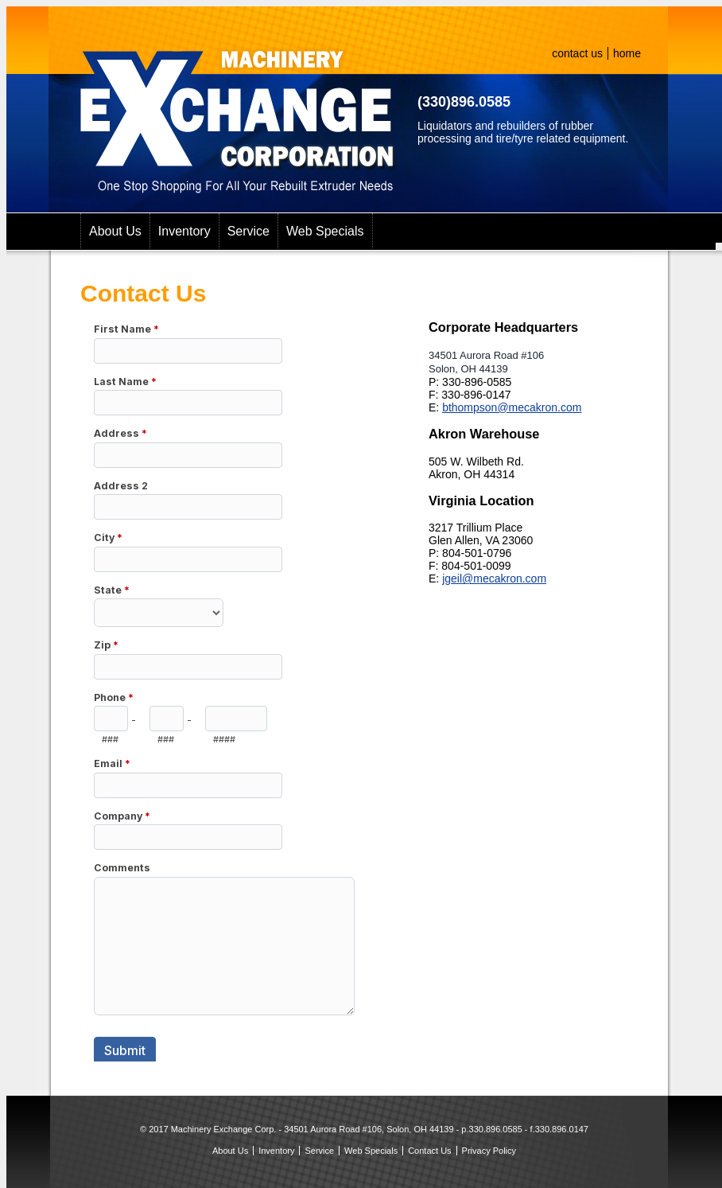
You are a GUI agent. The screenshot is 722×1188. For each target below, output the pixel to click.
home (627, 53)
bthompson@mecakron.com (511, 407)
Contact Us (429, 1150)
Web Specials (325, 231)
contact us (577, 53)
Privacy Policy (489, 1150)
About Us (115, 231)
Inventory (184, 231)
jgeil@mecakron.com (494, 578)
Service (248, 231)
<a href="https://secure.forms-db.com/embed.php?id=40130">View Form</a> (225, 684)
